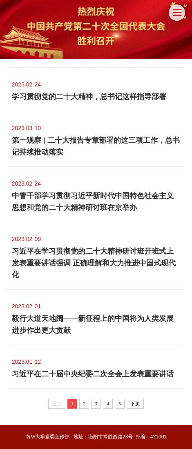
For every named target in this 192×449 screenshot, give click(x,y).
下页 (135, 404)
